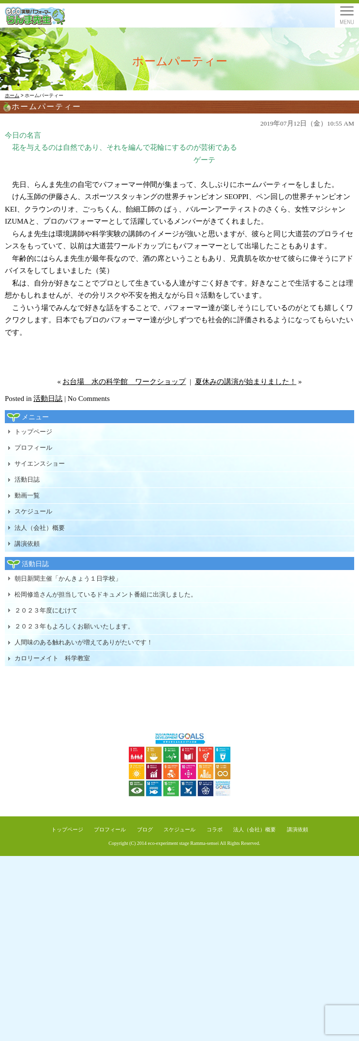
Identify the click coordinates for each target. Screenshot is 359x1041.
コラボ (215, 829)
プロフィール (33, 447)
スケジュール (33, 511)
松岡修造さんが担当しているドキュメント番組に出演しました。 (106, 594)
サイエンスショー (40, 463)
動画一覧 (27, 495)
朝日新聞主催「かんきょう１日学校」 (68, 578)
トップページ (33, 431)
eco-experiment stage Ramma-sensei (183, 843)
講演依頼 (27, 543)
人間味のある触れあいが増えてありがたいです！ (84, 642)
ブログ (145, 829)
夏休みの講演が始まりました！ (246, 381)
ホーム (12, 95)
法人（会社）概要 (40, 527)
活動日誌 (47, 398)
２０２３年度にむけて (46, 610)
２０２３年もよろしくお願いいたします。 (74, 626)
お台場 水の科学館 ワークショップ (124, 381)
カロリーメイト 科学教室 (52, 658)
